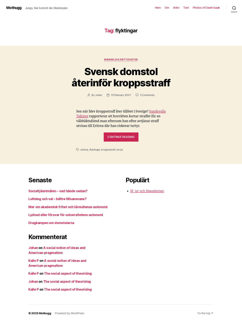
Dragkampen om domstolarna (51, 223)
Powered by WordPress (69, 313)
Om (167, 7)
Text (186, 7)
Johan (98, 95)
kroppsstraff (108, 149)
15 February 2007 (121, 95)
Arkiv (176, 7)
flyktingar (95, 149)
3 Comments (147, 95)
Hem (158, 7)
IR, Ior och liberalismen (147, 191)
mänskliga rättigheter (121, 59)
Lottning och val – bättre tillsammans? (57, 199)
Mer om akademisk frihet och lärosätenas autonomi (68, 207)
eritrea (84, 149)
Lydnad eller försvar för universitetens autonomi (65, 215)
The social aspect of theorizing (68, 273)
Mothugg (13, 8)
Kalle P (33, 261)
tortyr (120, 149)
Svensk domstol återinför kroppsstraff (121, 77)
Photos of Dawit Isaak (206, 7)
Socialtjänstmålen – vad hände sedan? (57, 191)
